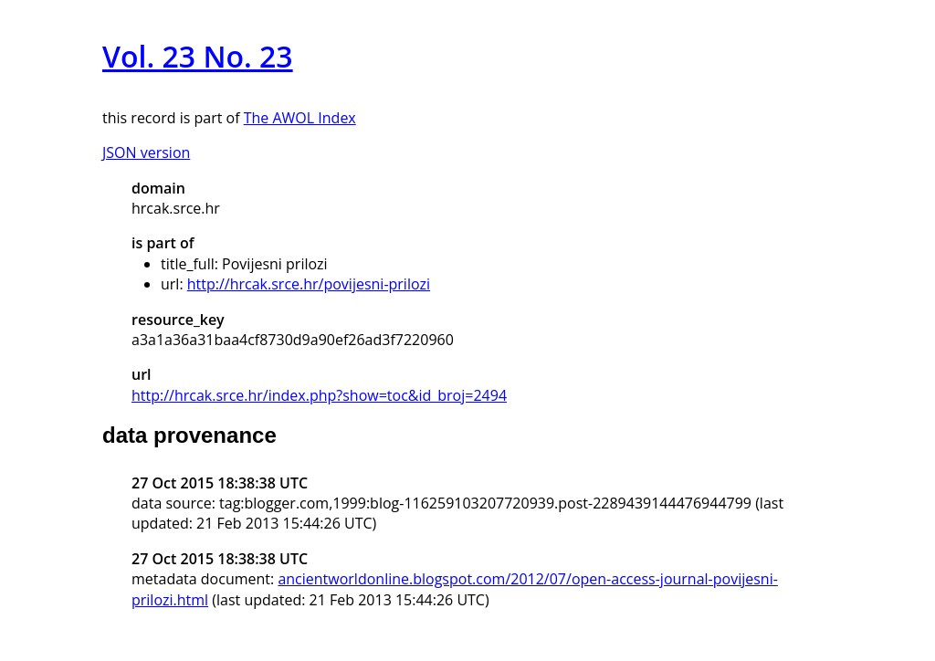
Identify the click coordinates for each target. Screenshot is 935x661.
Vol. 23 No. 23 (197, 56)
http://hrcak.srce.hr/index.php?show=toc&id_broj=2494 (319, 395)
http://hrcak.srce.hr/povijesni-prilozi (308, 284)
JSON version (146, 152)
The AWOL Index (300, 118)
